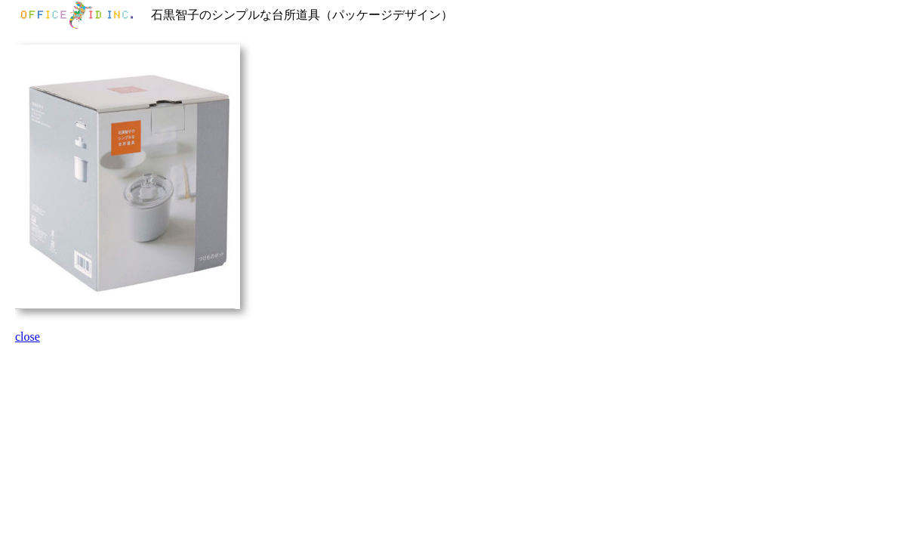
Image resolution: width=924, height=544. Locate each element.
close (27, 336)
